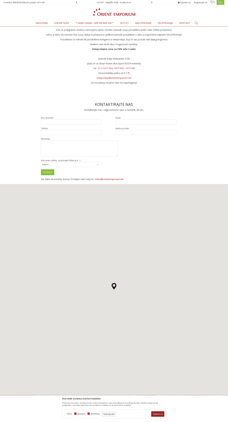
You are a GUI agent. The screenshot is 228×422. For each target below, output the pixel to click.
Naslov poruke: (122, 155)
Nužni (69, 414)
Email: (118, 144)
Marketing (95, 414)
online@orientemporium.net (109, 205)
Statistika (81, 414)
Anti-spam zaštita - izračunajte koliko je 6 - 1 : (61, 187)
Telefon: (44, 155)
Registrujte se (200, 2)
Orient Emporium (11, 28)
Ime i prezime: (47, 144)
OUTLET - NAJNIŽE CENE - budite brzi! (114, 2)
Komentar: (45, 165)
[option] (114, 2)
